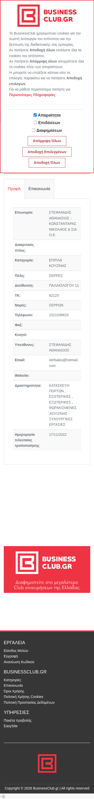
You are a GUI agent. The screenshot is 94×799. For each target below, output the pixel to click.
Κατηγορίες (12, 680)
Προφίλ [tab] (14, 189)
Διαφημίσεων (49, 130)
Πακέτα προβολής (18, 720)
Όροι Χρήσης (14, 691)
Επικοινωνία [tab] (39, 189)
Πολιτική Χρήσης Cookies (23, 697)
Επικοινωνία (13, 685)
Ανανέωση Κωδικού (19, 662)
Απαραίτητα (49, 115)
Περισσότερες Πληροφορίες (32, 95)
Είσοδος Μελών (16, 651)
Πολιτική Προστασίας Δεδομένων (29, 702)
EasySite (11, 726)
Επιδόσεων (49, 123)
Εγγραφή (11, 656)
